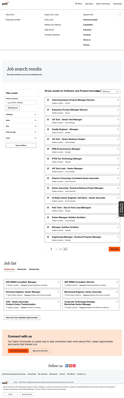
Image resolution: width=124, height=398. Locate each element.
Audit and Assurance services (14, 373)
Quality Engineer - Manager (65, 129)
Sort (98, 91)
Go (65, 249)
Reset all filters (21, 145)
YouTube (70, 365)
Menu (80, 4)
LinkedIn (66, 365)
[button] (48, 100)
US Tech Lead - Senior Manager (67, 168)
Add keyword (13, 108)
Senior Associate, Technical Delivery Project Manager (77, 188)
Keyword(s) (17, 10)
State (8, 120)
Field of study (44, 10)
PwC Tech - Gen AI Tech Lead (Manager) (71, 207)
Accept (10, 394)
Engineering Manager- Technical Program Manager (76, 237)
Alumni (62, 373)
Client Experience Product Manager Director (73, 100)
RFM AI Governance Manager (66, 149)
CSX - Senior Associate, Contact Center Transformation (21, 302)
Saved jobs (117, 4)
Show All (114, 249)
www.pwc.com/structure (62, 383)
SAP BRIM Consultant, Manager (21, 282)
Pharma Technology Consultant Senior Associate (75, 178)
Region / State (70, 10)
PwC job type (11, 132)
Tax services (42, 373)
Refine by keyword (12, 98)
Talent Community (103, 4)
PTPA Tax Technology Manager (67, 158)
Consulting (32, 373)
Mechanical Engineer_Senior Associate (83, 291)
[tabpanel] (62, 299)
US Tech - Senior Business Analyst (68, 139)
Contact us (81, 373)
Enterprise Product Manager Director (70, 109)
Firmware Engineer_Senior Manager (23, 291)
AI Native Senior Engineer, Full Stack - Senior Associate (78, 197)
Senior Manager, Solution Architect (68, 217)
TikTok (74, 365)
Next (51, 249)
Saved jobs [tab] (21, 269)
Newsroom (53, 373)
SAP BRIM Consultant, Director (79, 282)
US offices (71, 373)
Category (9, 114)
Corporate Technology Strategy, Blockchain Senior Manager (80, 302)
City (92, 10)
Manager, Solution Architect (65, 227)
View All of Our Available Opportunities (22, 317)
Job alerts (89, 4)
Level (8, 138)
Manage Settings (27, 394)
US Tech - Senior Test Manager (67, 119)
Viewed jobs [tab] (34, 269)
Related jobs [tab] (9, 269)
